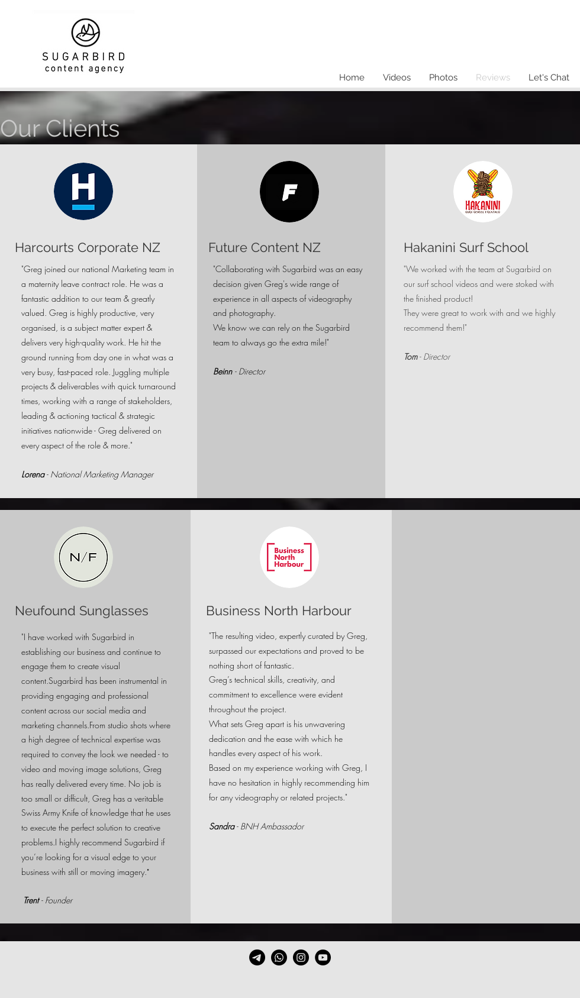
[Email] (257, 957)
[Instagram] (301, 957)
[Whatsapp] (279, 957)
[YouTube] (323, 957)
